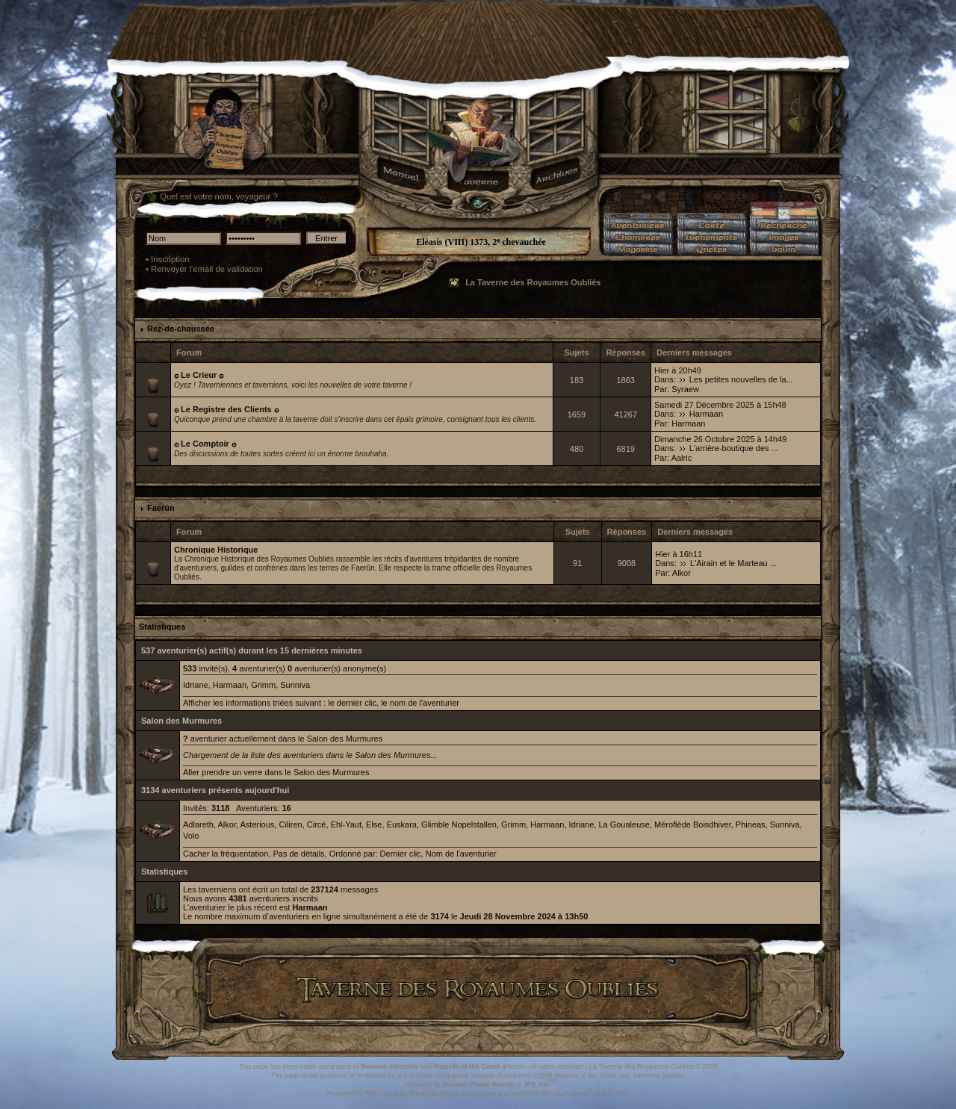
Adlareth (198, 824)
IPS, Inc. (537, 1084)
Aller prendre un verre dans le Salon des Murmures (276, 772)
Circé (316, 824)
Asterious (257, 824)
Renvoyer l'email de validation (207, 268)
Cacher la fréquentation (225, 853)
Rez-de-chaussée (180, 328)
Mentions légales (658, 1075)
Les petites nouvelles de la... (741, 379)
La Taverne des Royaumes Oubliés (532, 282)
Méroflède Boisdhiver (692, 824)
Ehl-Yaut (346, 824)
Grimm (263, 684)
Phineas (751, 824)
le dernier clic (352, 702)
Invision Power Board (477, 1084)
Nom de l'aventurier (461, 853)
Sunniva (295, 684)
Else (374, 824)
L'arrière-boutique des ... (733, 448)
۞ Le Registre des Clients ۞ (226, 409)
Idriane (195, 684)
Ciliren (290, 824)
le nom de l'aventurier (420, 702)
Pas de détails (298, 853)
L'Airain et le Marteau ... (733, 563)
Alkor (681, 572)
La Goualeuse (624, 824)
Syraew (685, 389)
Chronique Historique (216, 549)
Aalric (681, 457)
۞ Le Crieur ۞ (198, 374)
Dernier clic (400, 853)
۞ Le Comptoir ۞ (205, 443)
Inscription (170, 259)
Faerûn (161, 507)
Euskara (402, 824)
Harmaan (706, 413)
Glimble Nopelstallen (459, 824)
